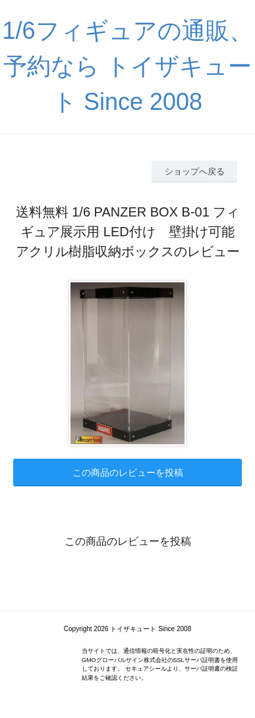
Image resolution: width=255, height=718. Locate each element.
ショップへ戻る (195, 171)
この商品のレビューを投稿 (127, 472)
